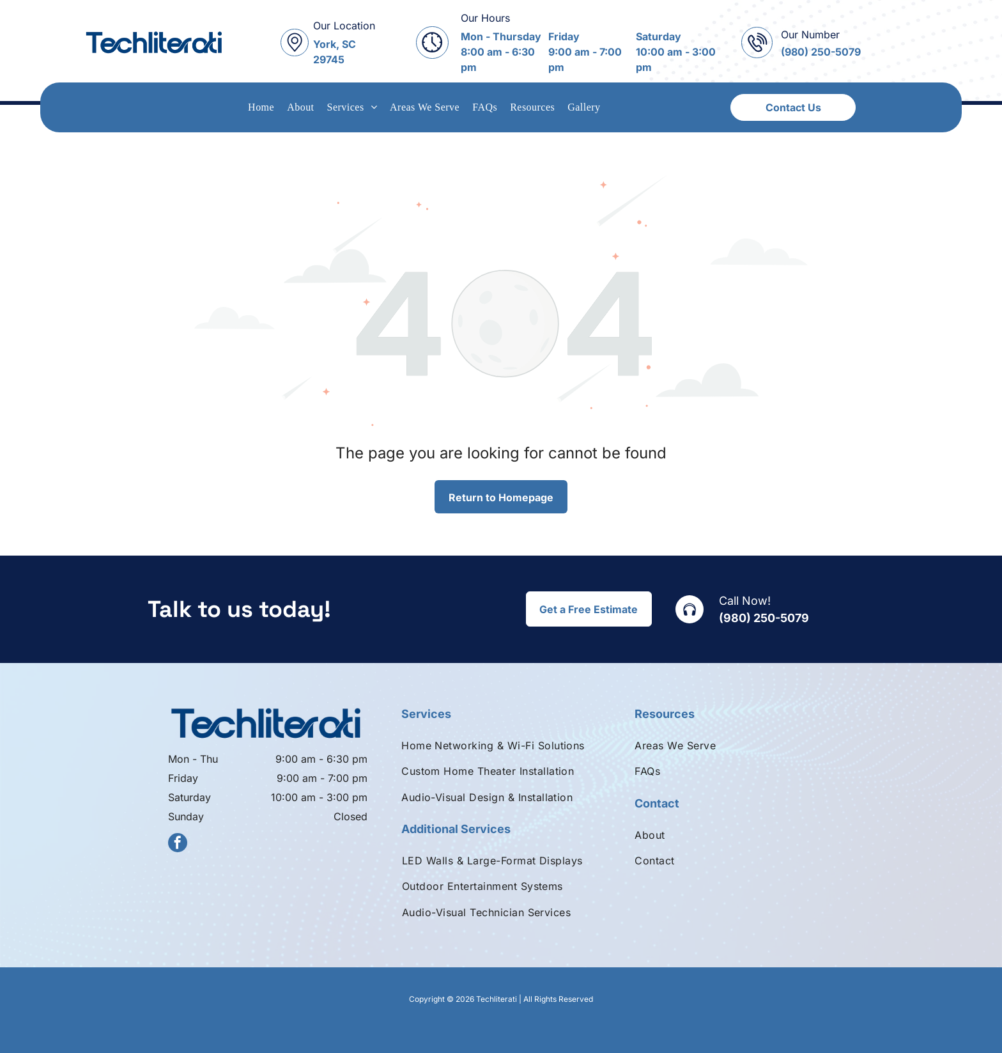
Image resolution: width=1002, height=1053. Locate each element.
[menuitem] (261, 107)
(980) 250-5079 (764, 618)
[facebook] (177, 844)
